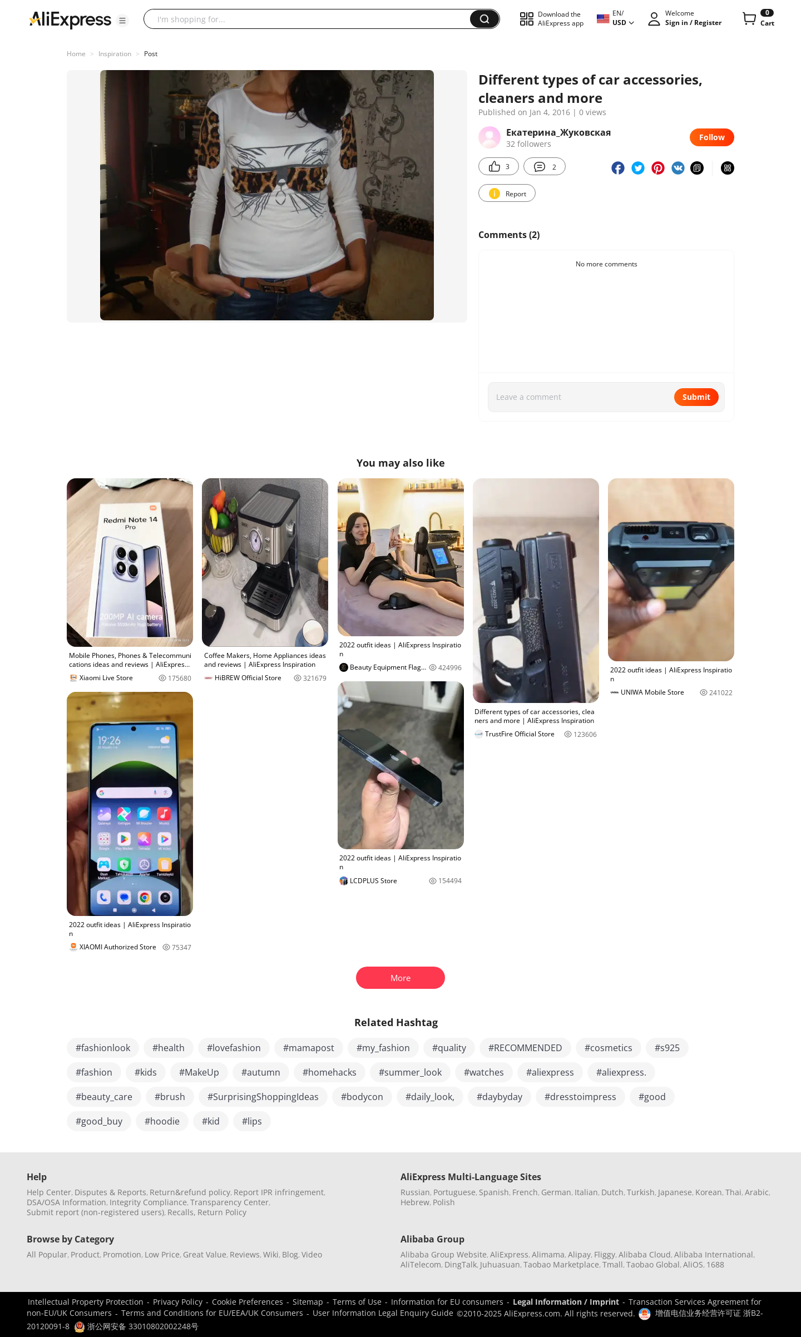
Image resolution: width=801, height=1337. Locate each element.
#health (168, 1048)
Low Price (162, 1254)
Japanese (675, 1192)
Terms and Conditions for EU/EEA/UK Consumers (212, 1313)
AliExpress (509, 1254)
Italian (586, 1192)
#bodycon (362, 1097)
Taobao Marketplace (561, 1264)
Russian (415, 1192)
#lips (252, 1121)
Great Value (204, 1254)
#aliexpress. (621, 1072)
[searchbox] (311, 18)
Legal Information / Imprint (566, 1301)
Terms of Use (357, 1301)
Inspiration (114, 53)
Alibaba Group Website (443, 1254)
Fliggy (604, 1254)
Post (150, 53)
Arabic (757, 1192)
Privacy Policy (177, 1301)
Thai (733, 1192)
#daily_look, (430, 1097)
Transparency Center (229, 1202)
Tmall (612, 1264)
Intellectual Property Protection (86, 1301)
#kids (146, 1072)
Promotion (122, 1254)
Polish (444, 1202)
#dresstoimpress (580, 1097)
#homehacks (330, 1072)
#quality (449, 1048)
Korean (708, 1192)
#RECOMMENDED (525, 1048)
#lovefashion (234, 1048)
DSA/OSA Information (66, 1202)
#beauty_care (104, 1097)
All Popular (47, 1254)
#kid (211, 1121)
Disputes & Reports (110, 1192)
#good (652, 1097)
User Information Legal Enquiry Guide (383, 1313)
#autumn (260, 1072)
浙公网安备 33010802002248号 (136, 1326)
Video (311, 1254)
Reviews (245, 1254)
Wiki (271, 1254)
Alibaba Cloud (645, 1254)
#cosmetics (608, 1048)
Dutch (612, 1192)
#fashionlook (103, 1048)
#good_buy (99, 1121)
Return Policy (221, 1212)
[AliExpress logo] (70, 19)
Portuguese (454, 1192)
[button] (122, 20)
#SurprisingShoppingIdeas (263, 1097)
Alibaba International (713, 1254)
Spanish (494, 1192)
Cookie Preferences (247, 1301)
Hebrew (414, 1202)
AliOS (693, 1264)
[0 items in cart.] (757, 19)
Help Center (49, 1192)
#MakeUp (199, 1072)
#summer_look (410, 1072)
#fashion (94, 1072)
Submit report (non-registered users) (95, 1212)
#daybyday (499, 1097)
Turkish (641, 1192)
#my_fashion (383, 1048)
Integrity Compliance (148, 1202)
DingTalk (460, 1264)
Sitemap (308, 1301)
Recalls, (181, 1212)
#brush (170, 1097)
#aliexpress (550, 1072)
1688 (715, 1264)
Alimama (548, 1254)
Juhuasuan (500, 1264)
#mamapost (308, 1048)
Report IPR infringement (279, 1192)
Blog (290, 1254)
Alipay (579, 1254)
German (556, 1192)
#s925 (667, 1048)
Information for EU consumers (447, 1301)
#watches (484, 1072)
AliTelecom (420, 1264)
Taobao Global (653, 1264)
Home (76, 53)
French (525, 1192)
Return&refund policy (190, 1192)
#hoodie (162, 1121)
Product (85, 1254)
